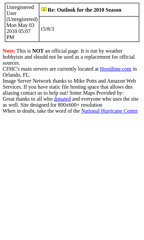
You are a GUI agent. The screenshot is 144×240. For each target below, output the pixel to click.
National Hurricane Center (109, 111)
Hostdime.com (115, 69)
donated (62, 99)
